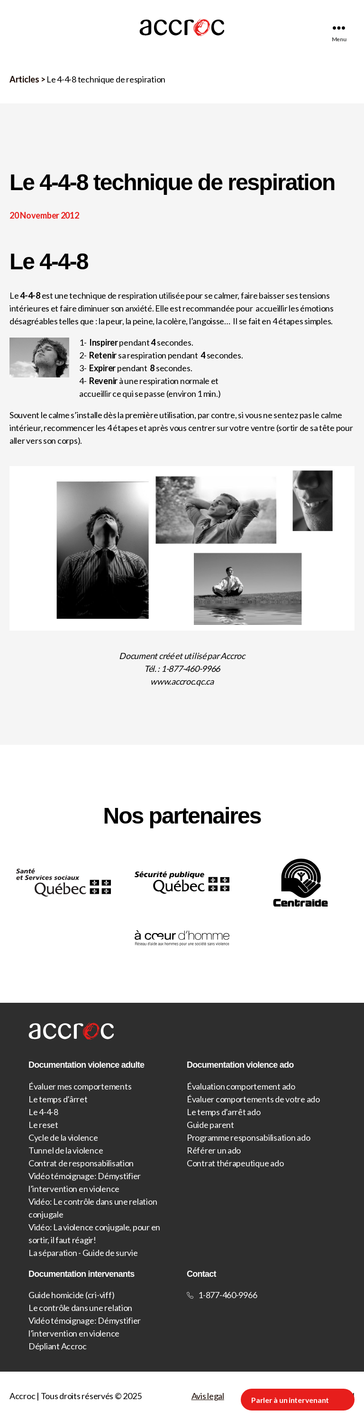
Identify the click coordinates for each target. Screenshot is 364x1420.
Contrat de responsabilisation (81, 1163)
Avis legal (207, 1396)
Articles (24, 79)
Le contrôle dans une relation (80, 1307)
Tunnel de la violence (65, 1150)
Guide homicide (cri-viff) (71, 1295)
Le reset (43, 1124)
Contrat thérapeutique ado (235, 1163)
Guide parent (210, 1124)
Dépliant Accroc (57, 1346)
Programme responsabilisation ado (248, 1137)
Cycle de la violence (63, 1137)
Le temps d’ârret (58, 1099)
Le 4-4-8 (43, 1112)
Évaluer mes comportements (79, 1086)
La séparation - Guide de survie (83, 1252)
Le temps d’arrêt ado (224, 1112)
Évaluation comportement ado (241, 1086)
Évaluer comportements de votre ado (253, 1099)
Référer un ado (214, 1150)
